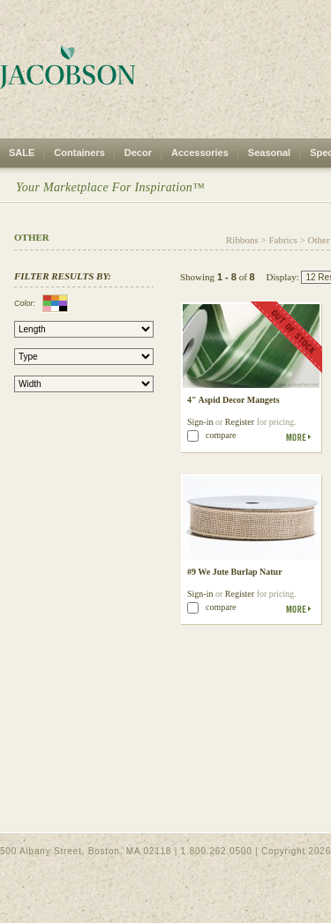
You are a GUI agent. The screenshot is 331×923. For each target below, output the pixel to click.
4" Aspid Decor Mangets (233, 400)
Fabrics (282, 239)
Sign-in (200, 422)
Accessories (200, 152)
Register (239, 422)
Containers (79, 152)
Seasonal (269, 152)
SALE (21, 152)
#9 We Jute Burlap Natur (234, 572)
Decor (138, 152)
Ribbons (242, 239)
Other (319, 239)
